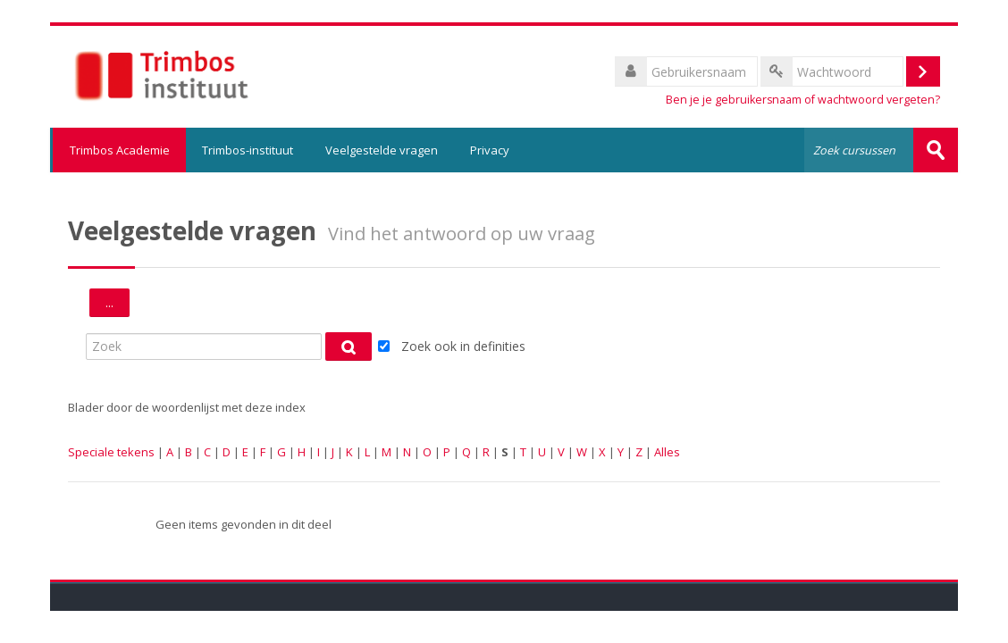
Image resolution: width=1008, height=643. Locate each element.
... (117, 305)
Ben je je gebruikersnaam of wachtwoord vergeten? (803, 99)
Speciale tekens (111, 452)
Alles (667, 452)
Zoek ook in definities (463, 346)
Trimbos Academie (118, 150)
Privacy (489, 150)
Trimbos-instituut (247, 150)
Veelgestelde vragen (381, 150)
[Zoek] (204, 346)
